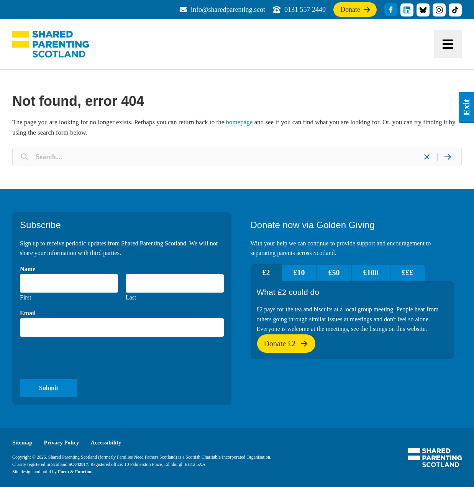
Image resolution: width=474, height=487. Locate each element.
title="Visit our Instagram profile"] (439, 10)
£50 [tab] (334, 272)
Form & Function (75, 471)
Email (28, 313)
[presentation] (78, 358)
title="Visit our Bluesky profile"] (423, 10)
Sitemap (22, 442)
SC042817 (78, 464)
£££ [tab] (407, 272)
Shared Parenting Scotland (50, 44)
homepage (239, 122)
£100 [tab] (371, 272)
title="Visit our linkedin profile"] (406, 10)
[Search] (447, 157)
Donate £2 (286, 346)
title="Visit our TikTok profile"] (455, 10)
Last (131, 297)
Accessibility (106, 442)
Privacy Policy (61, 442)
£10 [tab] (299, 272)
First (25, 297)
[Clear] (427, 157)
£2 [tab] (266, 272)
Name (27, 269)
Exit (466, 107)
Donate (355, 11)
